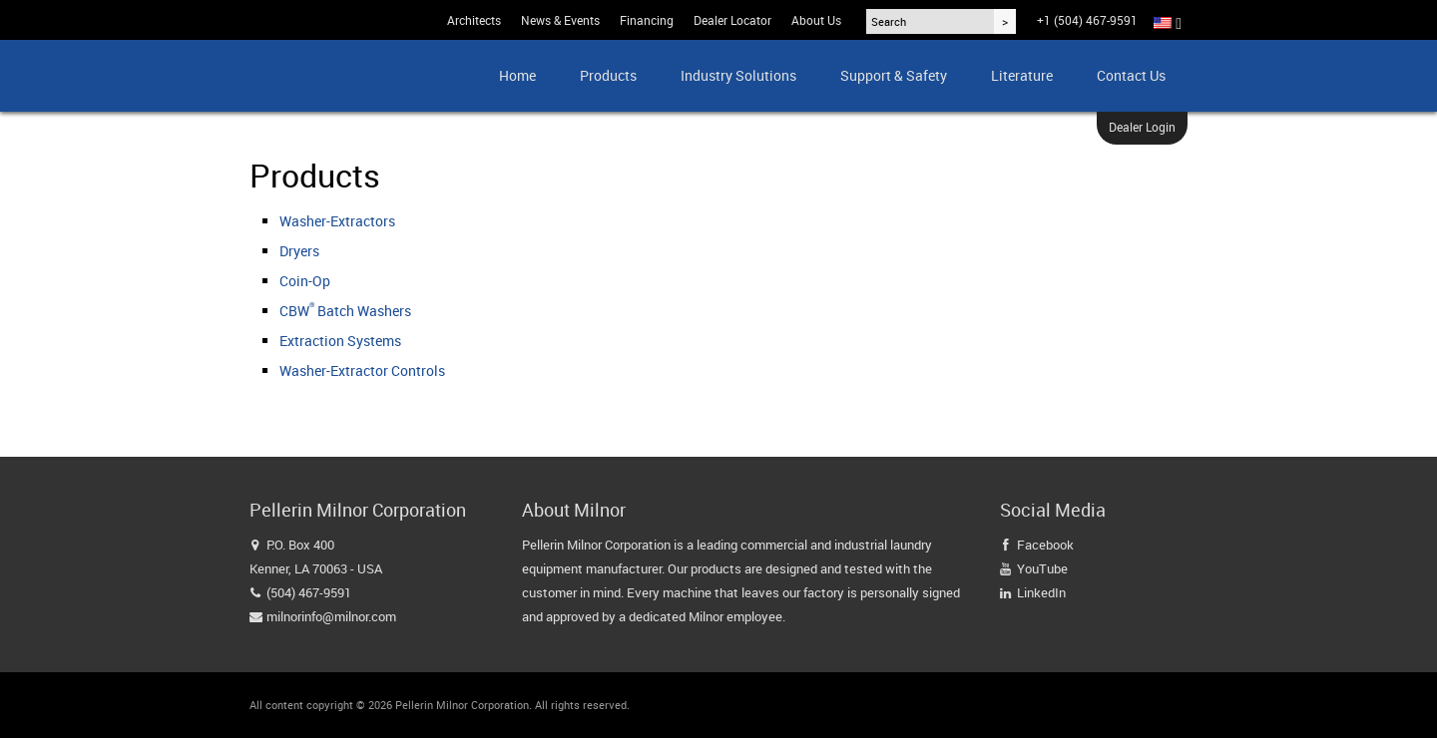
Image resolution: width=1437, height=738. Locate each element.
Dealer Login (1142, 127)
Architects (474, 20)
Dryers (299, 250)
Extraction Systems (340, 340)
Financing (647, 20)
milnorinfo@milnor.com (331, 616)
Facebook (1045, 545)
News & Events (560, 20)
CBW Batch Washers (345, 310)
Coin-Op (304, 280)
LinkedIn (1041, 592)
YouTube (1042, 568)
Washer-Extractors (337, 220)
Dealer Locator (732, 20)
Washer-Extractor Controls (362, 370)
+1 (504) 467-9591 (1087, 20)
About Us (816, 20)
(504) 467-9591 (308, 592)
